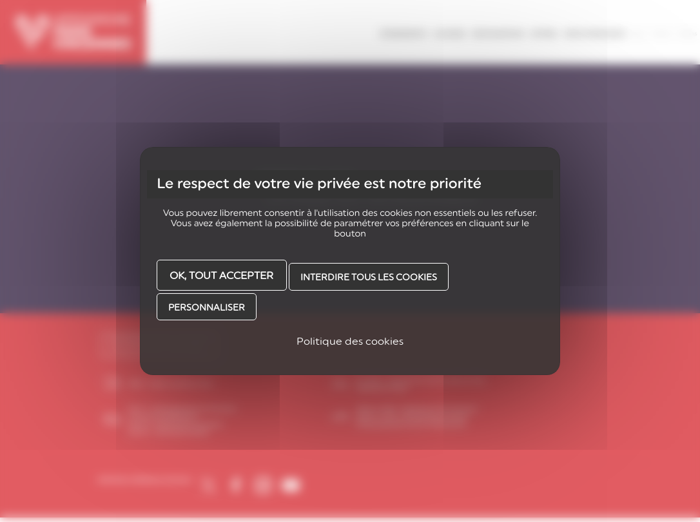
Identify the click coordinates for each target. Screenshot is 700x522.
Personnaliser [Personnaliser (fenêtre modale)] (206, 307)
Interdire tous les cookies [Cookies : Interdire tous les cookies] (368, 277)
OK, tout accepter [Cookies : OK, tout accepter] (221, 275)
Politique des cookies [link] (350, 341)
